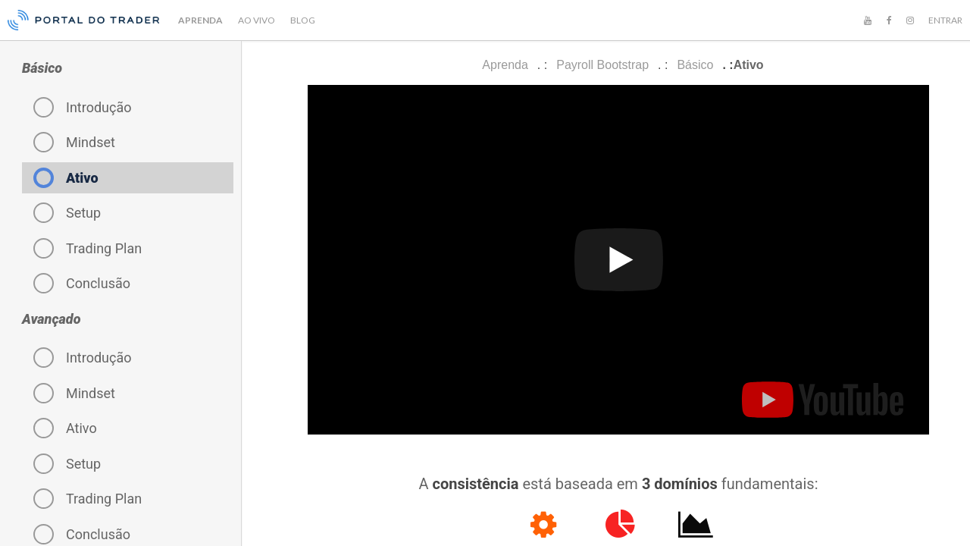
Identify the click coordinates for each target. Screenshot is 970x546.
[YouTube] (867, 20)
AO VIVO (256, 20)
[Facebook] (889, 20)
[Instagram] (910, 20)
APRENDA (200, 20)
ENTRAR (945, 20)
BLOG (302, 20)
